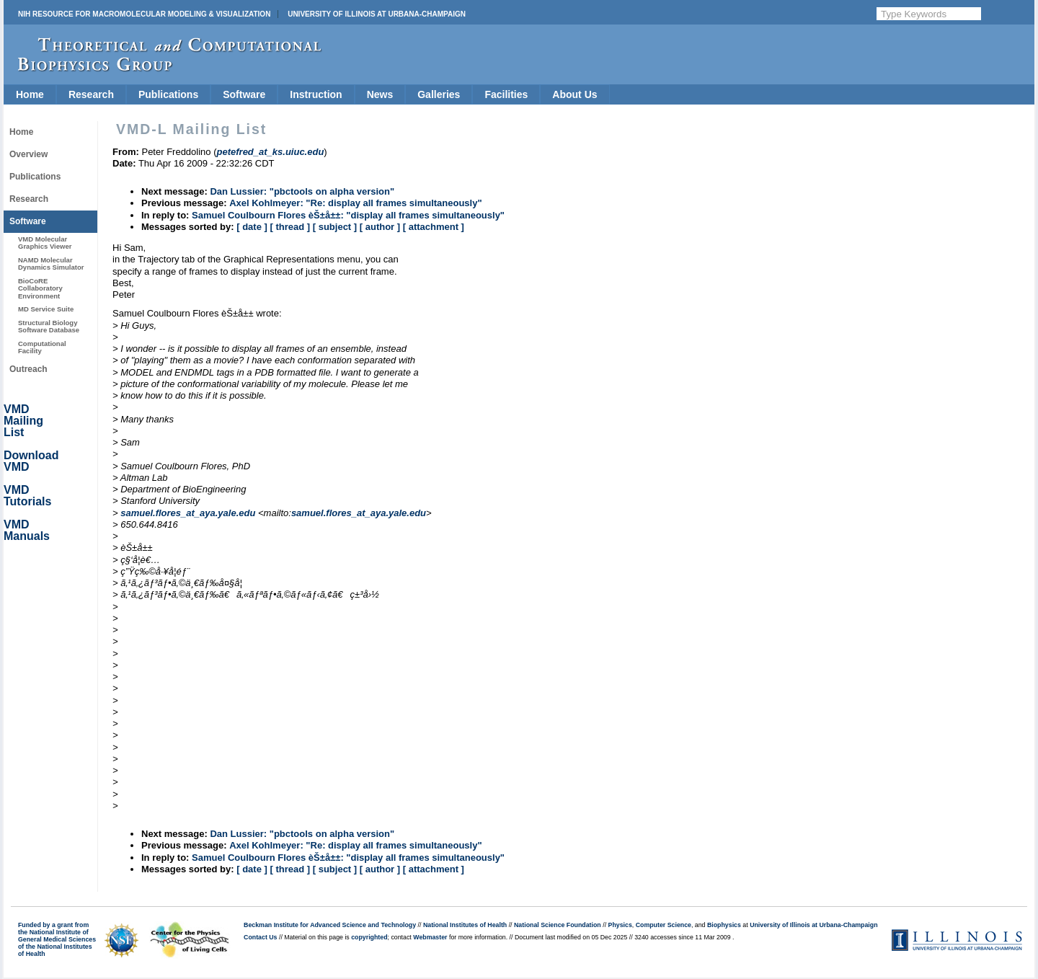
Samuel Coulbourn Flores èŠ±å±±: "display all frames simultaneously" (348, 215)
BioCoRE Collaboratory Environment (40, 288)
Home (30, 94)
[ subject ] (335, 226)
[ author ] (380, 226)
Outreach (28, 369)
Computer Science (663, 925)
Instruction (316, 94)
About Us (574, 94)
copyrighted (369, 937)
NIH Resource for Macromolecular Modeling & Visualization (144, 14)
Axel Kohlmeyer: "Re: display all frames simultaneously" (355, 203)
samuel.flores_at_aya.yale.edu (187, 513)
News (380, 94)
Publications (168, 94)
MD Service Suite (46, 309)
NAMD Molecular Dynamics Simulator (51, 263)
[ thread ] (290, 226)
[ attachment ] (433, 226)
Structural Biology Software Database (48, 326)
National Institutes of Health (465, 925)
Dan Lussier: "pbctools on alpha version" (302, 191)
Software (244, 94)
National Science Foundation (557, 925)
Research (91, 94)
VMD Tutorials (27, 496)
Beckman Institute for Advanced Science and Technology (330, 925)
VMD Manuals (27, 530)
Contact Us (260, 937)
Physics (620, 925)
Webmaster (430, 937)
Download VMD (31, 461)
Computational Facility (42, 347)
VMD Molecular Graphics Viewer (44, 242)
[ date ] (251, 226)
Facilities (506, 94)
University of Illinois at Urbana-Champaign (377, 14)
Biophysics (724, 925)
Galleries (438, 94)
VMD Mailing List (23, 420)
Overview (28, 154)
